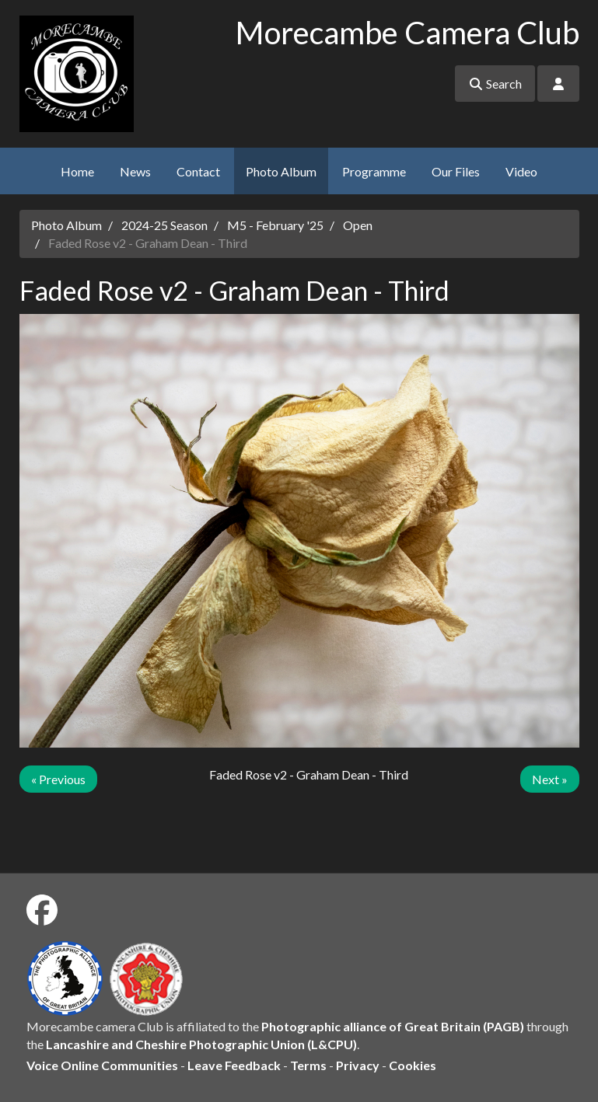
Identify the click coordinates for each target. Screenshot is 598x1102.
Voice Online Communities (102, 1065)
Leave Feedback (234, 1065)
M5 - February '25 (275, 225)
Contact (198, 171)
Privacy (357, 1065)
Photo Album (281, 171)
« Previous (58, 779)
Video (521, 171)
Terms (308, 1065)
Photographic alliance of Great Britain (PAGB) (392, 1026)
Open (357, 225)
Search (495, 83)
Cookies (412, 1065)
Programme (374, 171)
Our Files (456, 171)
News (135, 171)
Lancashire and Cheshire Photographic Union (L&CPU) (201, 1044)
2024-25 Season (164, 225)
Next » (550, 779)
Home (77, 171)
